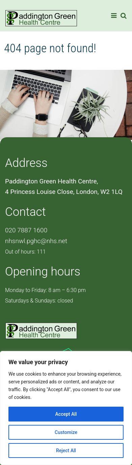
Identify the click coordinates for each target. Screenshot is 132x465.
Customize (66, 432)
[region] (66, 408)
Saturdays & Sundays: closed (39, 300)
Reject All (66, 450)
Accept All (66, 414)
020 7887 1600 (26, 230)
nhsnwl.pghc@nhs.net (36, 241)
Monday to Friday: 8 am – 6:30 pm (45, 290)
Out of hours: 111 (25, 252)
